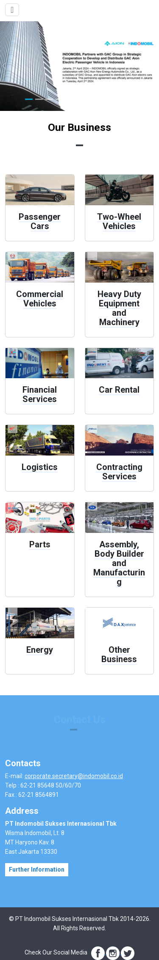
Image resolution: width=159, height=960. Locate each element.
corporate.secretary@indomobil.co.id (74, 776)
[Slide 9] (110, 99)
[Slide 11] (130, 99)
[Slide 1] (29, 99)
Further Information (36, 869)
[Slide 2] (39, 99)
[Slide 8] (99, 99)
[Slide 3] (49, 99)
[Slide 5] (69, 99)
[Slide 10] (120, 99)
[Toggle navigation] (12, 9)
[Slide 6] (80, 99)
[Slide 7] (89, 99)
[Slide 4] (59, 99)
